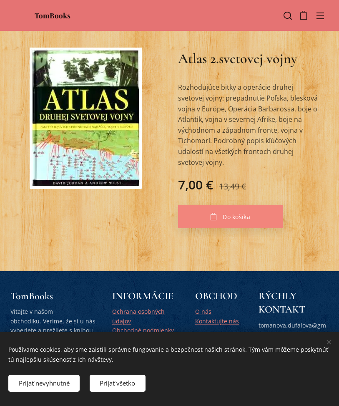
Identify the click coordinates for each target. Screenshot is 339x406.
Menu (320, 15)
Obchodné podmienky (143, 330)
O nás (203, 312)
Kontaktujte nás (217, 321)
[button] (287, 15)
